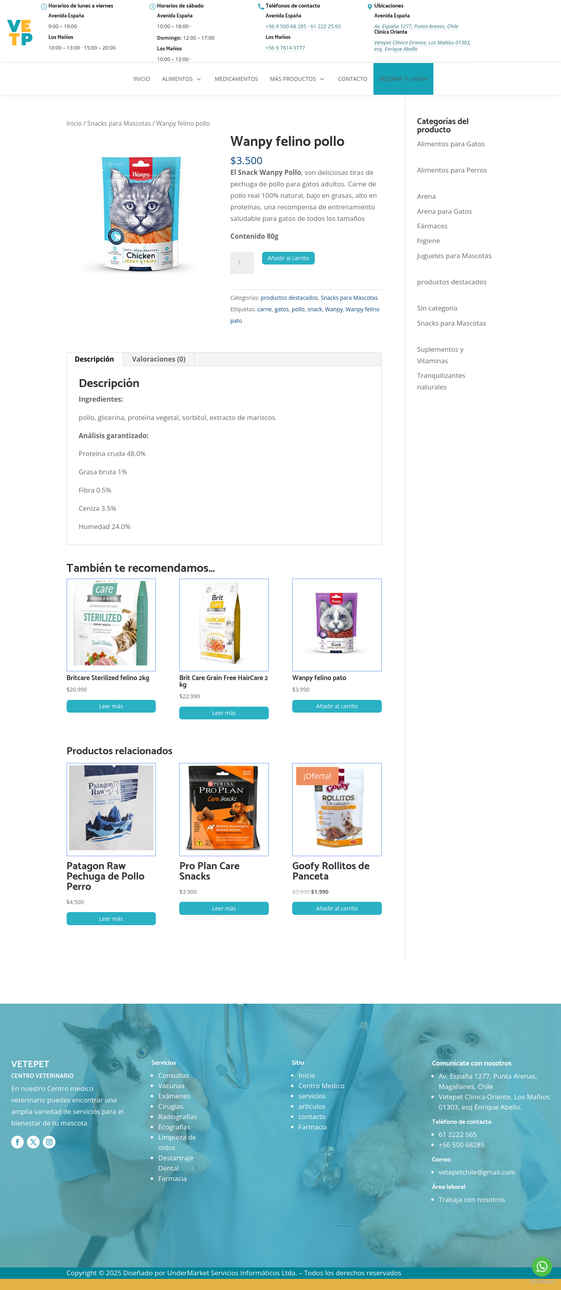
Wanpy (334, 309)
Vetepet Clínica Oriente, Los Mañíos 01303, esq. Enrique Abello (422, 45)
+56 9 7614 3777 (285, 47)
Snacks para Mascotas (119, 123)
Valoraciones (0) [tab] (159, 359)
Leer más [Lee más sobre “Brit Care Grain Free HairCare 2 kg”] (224, 713)
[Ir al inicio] (20, 33)
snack (314, 309)
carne (264, 309)
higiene (428, 240)
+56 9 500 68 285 (286, 26)
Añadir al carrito (288, 258)
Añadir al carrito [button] (337, 706)
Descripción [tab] (94, 359)
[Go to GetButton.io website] (542, 1281)
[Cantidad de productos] (242, 263)
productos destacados (289, 297)
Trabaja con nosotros (472, 1199)
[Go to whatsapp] (542, 1267)
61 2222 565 (458, 1134)
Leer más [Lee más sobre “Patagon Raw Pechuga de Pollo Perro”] (111, 918)
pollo (298, 309)
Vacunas (171, 1085)
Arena (426, 196)
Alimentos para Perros (452, 169)
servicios (312, 1095)
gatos (282, 309)
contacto (312, 1116)
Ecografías (174, 1126)
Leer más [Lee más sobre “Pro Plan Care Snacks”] (224, 908)
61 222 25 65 (325, 26)
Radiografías (177, 1116)
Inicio (74, 123)
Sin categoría (437, 307)
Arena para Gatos (444, 211)
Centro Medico (322, 1085)
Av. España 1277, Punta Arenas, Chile (416, 26)
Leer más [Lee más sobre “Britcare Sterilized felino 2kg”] (111, 706)
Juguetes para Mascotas (454, 255)
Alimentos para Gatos (451, 143)
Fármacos (432, 225)
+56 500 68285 (462, 1144)
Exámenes (174, 1095)
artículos (312, 1106)
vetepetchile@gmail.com (477, 1172)
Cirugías (170, 1106)
